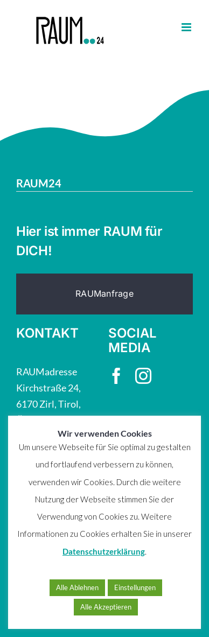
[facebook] (116, 376)
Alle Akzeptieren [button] (105, 607)
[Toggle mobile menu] (187, 27)
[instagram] (143, 376)
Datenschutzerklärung (103, 551)
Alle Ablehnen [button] (77, 587)
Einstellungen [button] (135, 587)
